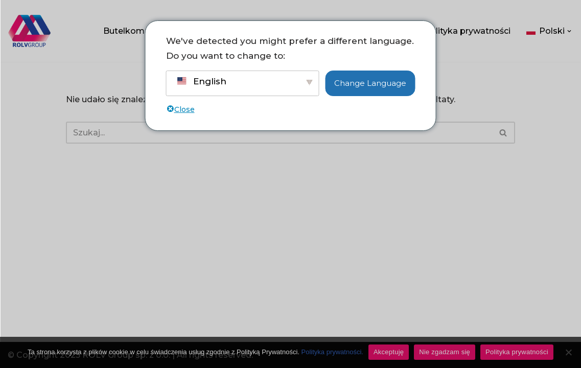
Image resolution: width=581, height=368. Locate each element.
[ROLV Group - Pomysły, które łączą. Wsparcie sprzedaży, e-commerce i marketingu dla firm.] (29, 31)
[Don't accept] (568, 352)
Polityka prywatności (467, 31)
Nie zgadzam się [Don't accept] (444, 352)
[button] (569, 31)
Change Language (370, 83)
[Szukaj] (279, 133)
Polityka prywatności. (332, 352)
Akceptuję (389, 352)
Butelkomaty (130, 31)
